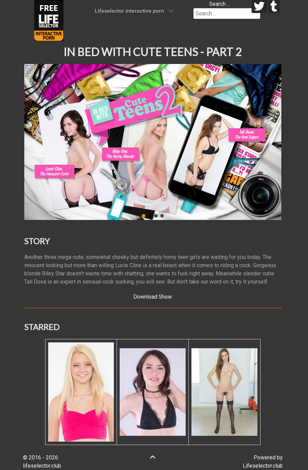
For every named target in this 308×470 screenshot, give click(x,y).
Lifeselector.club (263, 465)
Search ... (219, 4)
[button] (34, 141)
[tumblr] (274, 6)
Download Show (152, 296)
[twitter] (259, 6)
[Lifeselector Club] (49, 20)
